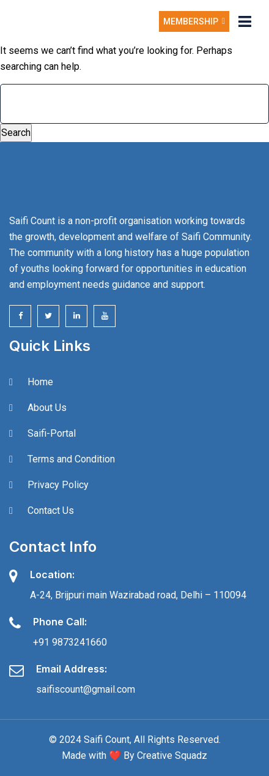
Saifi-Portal (52, 433)
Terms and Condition (71, 459)
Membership (194, 21)
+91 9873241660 (70, 642)
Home (40, 382)
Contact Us (51, 510)
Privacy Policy (58, 485)
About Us (47, 407)
